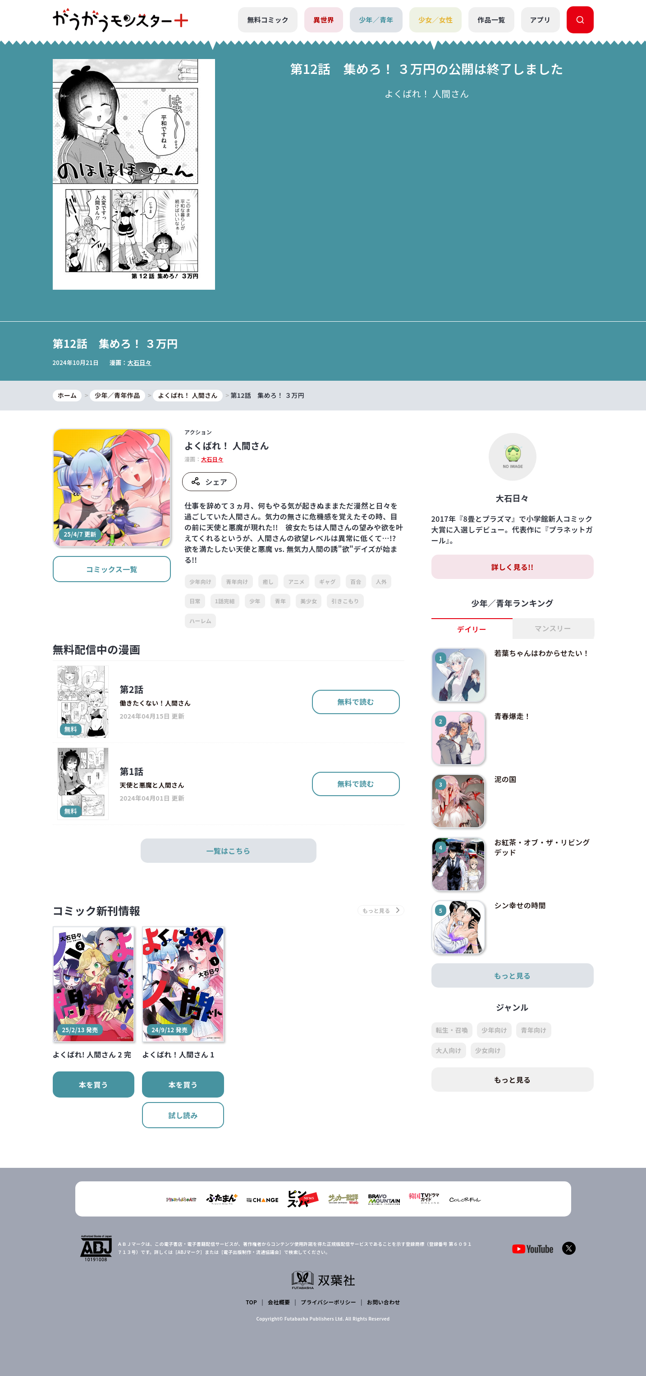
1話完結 (225, 601)
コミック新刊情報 (97, 910)
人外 (381, 581)
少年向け (200, 581)
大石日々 (139, 362)
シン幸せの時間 (519, 905)
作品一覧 (491, 19)
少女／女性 (435, 19)
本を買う (93, 1084)
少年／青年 (376, 19)
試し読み (182, 1115)
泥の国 (505, 779)
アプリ (540, 19)
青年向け (237, 581)
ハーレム (200, 620)
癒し (268, 581)
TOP (251, 1302)
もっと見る (512, 975)
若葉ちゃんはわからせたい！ (542, 652)
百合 (356, 581)
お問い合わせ (383, 1302)
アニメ (296, 581)
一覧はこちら (228, 850)
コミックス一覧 (111, 569)
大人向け (449, 1050)
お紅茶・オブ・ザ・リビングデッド (542, 847)
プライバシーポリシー (328, 1302)
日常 (195, 601)
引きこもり (345, 601)
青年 (280, 601)
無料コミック (268, 19)
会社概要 (279, 1302)
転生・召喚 (452, 1029)
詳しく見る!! (512, 566)
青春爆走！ (512, 716)
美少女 (308, 601)
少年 (255, 601)
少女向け (488, 1050)
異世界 (323, 19)
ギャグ (327, 581)
